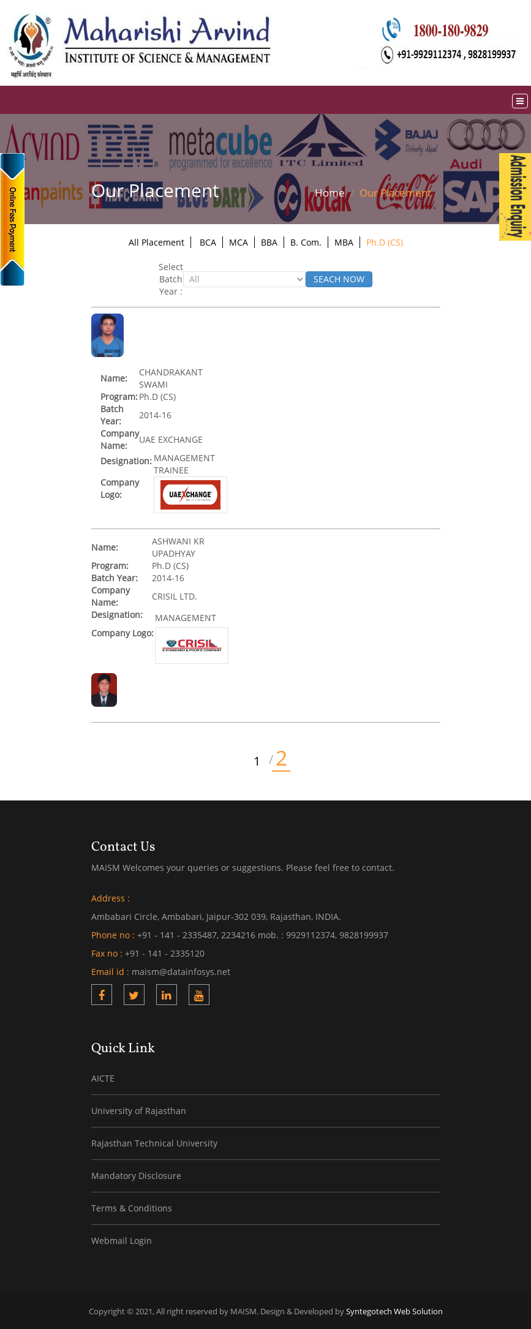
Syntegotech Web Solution (394, 1311)
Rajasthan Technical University (154, 1143)
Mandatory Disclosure (136, 1175)
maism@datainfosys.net (181, 971)
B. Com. (306, 242)
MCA (238, 242)
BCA (208, 242)
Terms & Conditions (131, 1208)
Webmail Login (121, 1240)
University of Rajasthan (138, 1110)
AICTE (103, 1078)
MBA (343, 242)
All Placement (156, 242)
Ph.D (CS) (384, 242)
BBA (269, 242)
